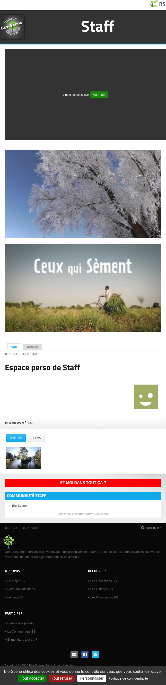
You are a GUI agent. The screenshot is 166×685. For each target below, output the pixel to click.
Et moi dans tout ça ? (83, 483)
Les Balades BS (101, 589)
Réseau (32, 347)
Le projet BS (16, 581)
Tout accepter (32, 678)
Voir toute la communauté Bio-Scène (83, 514)
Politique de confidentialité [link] (128, 678)
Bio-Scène (19, 505)
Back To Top (153, 528)
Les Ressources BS (104, 597)
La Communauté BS (21, 631)
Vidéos (36, 438)
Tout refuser (62, 678)
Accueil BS (17, 354)
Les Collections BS (103, 581)
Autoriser (99, 95)
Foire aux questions (21, 589)
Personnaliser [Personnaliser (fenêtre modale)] (92, 678)
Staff (97, 26)
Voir (16, 347)
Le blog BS (15, 597)
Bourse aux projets (20, 623)
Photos (18, 439)
